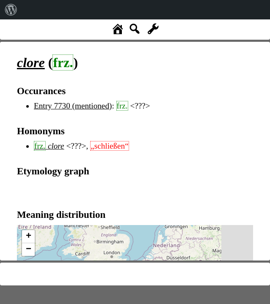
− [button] (28, 249)
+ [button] (28, 236)
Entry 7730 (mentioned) (73, 105)
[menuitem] (11, 9)
